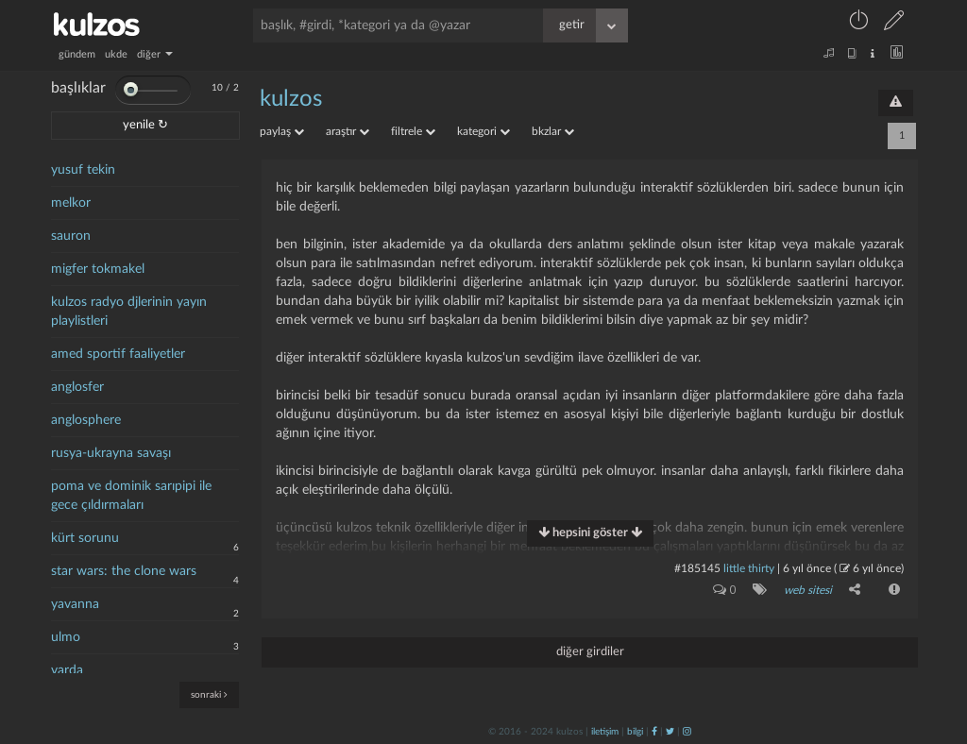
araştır (347, 131)
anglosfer (77, 387)
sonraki (209, 694)
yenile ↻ (145, 125)
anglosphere (86, 420)
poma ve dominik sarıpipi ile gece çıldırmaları (131, 496)
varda (67, 670)
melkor (71, 203)
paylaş (282, 131)
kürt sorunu (85, 538)
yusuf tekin (83, 170)
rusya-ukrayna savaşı (111, 453)
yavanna (75, 604)
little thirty (748, 568)
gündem (77, 54)
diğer (155, 54)
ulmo (65, 637)
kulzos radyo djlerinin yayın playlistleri (129, 312)
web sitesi (808, 590)
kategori (483, 131)
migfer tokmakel (97, 269)
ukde (116, 54)
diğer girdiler (590, 652)
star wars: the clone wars (123, 571)
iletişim (605, 731)
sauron (71, 236)
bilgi (635, 731)
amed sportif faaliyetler (118, 354)
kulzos (291, 99)
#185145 (697, 568)
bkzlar (553, 131)
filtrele (413, 131)
